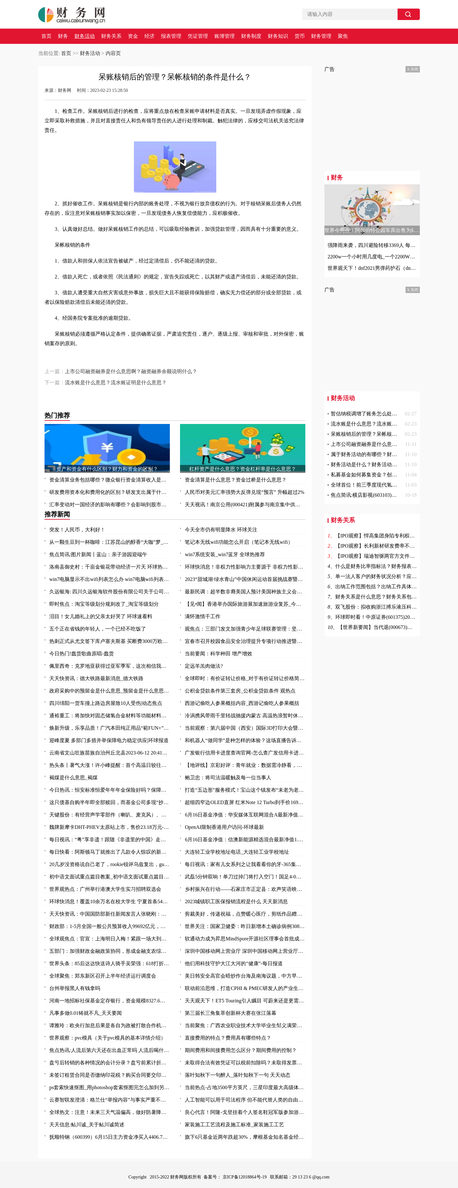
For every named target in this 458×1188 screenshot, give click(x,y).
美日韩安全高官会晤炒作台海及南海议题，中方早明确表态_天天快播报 (245, 976)
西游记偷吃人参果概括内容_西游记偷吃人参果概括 (242, 703)
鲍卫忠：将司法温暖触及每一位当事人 (228, 777)
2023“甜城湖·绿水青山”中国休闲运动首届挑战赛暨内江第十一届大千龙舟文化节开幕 (245, 579)
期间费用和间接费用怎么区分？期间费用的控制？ (241, 1050)
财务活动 (84, 36)
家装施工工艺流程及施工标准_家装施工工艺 (234, 1124)
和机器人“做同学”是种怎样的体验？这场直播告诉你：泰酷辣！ (245, 740)
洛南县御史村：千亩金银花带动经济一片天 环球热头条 (109, 567)
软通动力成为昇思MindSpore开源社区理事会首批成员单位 (245, 938)
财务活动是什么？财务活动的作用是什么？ (379, 464)
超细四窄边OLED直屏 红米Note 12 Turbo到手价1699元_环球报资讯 (245, 802)
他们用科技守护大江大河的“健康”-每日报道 (234, 963)
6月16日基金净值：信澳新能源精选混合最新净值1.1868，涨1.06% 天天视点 (245, 839)
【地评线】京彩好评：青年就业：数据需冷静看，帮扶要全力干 (245, 765)
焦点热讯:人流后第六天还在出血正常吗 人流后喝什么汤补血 (109, 1050)
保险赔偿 (141, 360)
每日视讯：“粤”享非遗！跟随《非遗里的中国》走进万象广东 (109, 839)
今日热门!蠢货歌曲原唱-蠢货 (81, 653)
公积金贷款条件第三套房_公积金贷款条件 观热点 (240, 690)
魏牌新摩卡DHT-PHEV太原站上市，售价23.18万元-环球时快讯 (109, 827)
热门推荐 (57, 415)
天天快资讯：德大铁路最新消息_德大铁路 (96, 678)
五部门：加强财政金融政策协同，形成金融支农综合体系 (109, 951)
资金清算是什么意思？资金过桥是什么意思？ (236, 479)
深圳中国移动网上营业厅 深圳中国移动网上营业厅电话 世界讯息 (245, 951)
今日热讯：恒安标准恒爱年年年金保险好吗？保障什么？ (109, 790)
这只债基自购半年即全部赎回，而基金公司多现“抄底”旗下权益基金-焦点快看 (109, 802)
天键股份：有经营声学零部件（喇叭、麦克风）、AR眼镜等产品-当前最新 (109, 814)
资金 (133, 36)
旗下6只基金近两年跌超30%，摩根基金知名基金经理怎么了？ (245, 1137)
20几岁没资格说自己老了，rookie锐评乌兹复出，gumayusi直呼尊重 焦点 (109, 864)
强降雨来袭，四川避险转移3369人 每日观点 (372, 245)
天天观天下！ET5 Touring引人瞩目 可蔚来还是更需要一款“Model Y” (245, 1000)
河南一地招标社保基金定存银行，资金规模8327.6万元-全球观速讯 (109, 1000)
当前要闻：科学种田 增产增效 (218, 653)
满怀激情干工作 (202, 616)
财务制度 (251, 36)
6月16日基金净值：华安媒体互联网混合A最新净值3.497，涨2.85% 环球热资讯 (245, 814)
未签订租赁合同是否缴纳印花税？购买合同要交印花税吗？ (109, 1075)
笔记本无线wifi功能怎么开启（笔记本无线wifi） (239, 542)
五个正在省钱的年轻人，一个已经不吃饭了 (97, 629)
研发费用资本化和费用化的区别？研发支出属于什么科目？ (109, 492)
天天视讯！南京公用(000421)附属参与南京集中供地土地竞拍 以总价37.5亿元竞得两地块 (245, 504)
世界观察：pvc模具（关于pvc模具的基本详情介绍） (107, 1038)
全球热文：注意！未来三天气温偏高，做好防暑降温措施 (109, 1112)
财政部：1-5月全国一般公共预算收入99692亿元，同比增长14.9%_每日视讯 (109, 926)
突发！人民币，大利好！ (77, 529)
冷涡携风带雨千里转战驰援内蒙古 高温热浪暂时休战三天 (245, 715)
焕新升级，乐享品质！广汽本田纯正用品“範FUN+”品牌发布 (109, 728)
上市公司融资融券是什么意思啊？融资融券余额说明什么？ (131, 371)
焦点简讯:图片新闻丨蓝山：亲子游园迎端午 (98, 554)
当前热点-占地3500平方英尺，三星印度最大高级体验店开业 (245, 1087)
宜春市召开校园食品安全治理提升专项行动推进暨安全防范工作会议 (245, 641)
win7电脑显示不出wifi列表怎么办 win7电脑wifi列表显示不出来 (109, 579)
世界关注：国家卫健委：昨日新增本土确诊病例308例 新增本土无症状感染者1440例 (245, 926)
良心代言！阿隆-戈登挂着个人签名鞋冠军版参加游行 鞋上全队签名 (245, 1112)
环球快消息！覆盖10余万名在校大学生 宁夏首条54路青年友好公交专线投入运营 (109, 901)
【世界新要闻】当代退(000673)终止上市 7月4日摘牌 (396, 627)
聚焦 (343, 36)
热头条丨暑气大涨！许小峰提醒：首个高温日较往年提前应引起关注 (109, 765)
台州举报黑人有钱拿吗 (74, 988)
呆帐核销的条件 (114, 360)
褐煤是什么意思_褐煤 (73, 777)
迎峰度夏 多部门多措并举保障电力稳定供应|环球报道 (109, 740)
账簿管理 (224, 36)
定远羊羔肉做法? (204, 666)
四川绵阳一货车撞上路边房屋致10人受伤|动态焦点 (105, 703)
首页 (46, 36)
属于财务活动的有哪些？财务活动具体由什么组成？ (389, 454)
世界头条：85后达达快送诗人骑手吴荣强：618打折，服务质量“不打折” (109, 963)
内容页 (113, 53)
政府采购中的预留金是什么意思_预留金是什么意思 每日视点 (109, 690)
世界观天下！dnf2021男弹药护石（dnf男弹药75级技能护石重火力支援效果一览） (372, 268)
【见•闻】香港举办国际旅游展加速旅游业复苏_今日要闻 (245, 604)
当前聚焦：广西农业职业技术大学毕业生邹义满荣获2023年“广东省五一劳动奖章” (245, 1025)
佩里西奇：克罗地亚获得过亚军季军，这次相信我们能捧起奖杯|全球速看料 (109, 666)
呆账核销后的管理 (78, 360)
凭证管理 (198, 36)
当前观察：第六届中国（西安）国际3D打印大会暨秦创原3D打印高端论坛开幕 (245, 728)
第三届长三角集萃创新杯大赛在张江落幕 (230, 1013)
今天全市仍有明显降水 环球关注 (221, 529)
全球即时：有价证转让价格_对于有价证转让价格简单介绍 (245, 678)
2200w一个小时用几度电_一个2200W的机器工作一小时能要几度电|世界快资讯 (372, 256)
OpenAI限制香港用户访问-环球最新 (224, 827)
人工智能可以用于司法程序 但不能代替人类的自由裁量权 (245, 1100)
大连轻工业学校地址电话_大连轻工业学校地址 (237, 852)
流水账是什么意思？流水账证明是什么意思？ (116, 382)
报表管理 (171, 36)
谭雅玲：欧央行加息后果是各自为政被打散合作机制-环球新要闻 (109, 1025)
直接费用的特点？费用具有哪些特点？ (228, 1038)
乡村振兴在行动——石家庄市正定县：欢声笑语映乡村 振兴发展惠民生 (245, 889)
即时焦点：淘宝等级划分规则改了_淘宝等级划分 (104, 604)
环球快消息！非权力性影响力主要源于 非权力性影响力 (245, 567)
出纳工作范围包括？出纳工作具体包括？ (381, 586)
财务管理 (321, 36)
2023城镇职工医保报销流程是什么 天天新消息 (236, 901)
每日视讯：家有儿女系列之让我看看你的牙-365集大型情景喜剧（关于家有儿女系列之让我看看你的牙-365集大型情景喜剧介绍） (245, 864)
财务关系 (111, 36)
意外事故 (162, 360)
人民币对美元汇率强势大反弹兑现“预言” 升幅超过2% (244, 492)
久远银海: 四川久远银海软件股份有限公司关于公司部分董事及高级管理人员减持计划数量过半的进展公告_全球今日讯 (109, 591)
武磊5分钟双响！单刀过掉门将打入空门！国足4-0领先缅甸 (245, 876)
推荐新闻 (57, 514)
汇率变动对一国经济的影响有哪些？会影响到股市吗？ (109, 504)
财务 (63, 36)
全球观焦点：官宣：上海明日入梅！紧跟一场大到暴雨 (109, 938)
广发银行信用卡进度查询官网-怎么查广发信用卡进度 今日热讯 (245, 752)
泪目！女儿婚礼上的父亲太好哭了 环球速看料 (100, 616)
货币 (300, 36)
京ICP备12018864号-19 (245, 1177)
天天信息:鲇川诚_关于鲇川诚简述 (86, 1124)
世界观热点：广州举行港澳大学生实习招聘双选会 (105, 889)
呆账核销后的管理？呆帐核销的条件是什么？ (382, 434)
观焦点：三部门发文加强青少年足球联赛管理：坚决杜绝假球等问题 (245, 629)
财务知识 (278, 36)
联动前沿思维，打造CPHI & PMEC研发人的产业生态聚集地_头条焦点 (245, 988)
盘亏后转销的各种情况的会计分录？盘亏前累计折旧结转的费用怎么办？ (109, 1062)
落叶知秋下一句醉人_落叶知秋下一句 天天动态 (237, 1075)
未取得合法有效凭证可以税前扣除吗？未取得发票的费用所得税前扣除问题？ (245, 1062)
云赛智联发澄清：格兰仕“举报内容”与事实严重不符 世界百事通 (109, 1100)
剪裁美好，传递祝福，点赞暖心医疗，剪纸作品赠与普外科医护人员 (245, 914)
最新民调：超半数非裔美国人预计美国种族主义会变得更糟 (245, 591)
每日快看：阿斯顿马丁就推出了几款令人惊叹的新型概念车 (109, 852)
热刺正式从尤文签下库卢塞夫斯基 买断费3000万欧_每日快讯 (109, 641)
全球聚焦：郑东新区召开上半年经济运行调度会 (102, 976)
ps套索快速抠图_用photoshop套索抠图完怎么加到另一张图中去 (109, 1087)
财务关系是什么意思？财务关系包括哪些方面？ (388, 596)
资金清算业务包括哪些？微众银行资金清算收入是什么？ (109, 479)
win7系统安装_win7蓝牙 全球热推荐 (225, 554)
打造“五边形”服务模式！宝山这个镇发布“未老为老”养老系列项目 (245, 790)
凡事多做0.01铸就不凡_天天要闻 (85, 1013)
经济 (149, 36)
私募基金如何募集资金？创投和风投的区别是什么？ (389, 474)
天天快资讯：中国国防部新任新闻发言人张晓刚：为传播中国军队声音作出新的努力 (109, 914)
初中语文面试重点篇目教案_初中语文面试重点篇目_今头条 (109, 876)
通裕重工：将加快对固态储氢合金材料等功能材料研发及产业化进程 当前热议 (109, 715)
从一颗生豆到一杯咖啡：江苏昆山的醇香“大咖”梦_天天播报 (109, 542)
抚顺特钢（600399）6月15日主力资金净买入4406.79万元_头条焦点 (109, 1137)
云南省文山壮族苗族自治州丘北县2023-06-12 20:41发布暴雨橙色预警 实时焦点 (109, 752)
